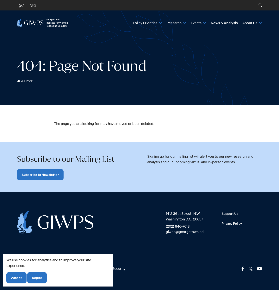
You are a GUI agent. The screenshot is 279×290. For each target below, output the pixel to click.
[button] (257, 5)
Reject (37, 277)
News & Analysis (224, 22)
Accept (16, 277)
